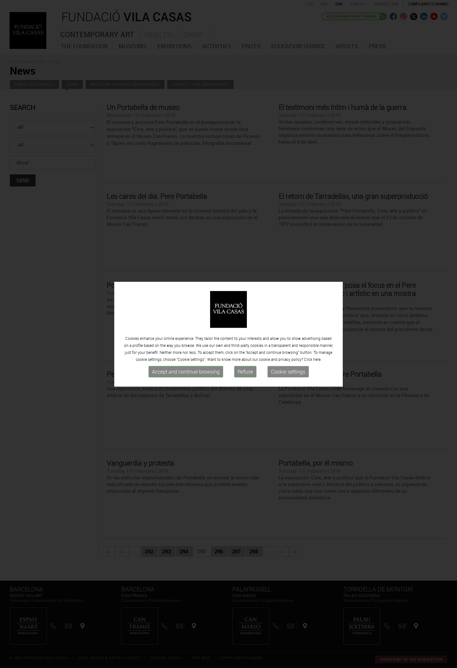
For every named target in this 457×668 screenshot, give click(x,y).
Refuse (245, 373)
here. (317, 361)
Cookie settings (288, 373)
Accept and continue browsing (186, 373)
